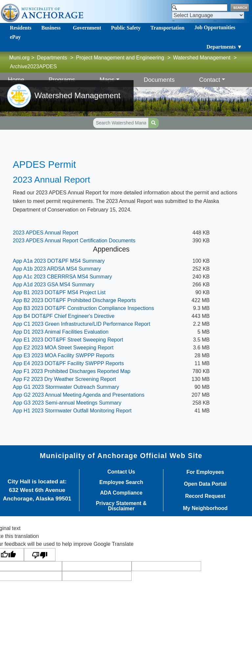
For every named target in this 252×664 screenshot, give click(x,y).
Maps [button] (107, 79)
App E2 (63, 347)
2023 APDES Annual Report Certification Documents (74, 240)
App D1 (61, 332)
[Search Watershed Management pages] (121, 123)
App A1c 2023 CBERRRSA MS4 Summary (62, 276)
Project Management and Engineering (120, 57)
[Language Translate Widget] (208, 15)
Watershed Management (202, 57)
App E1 (68, 340)
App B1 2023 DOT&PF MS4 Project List (59, 292)
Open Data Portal (205, 484)
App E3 (63, 355)
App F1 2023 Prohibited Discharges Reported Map (71, 371)
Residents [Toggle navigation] (21, 28)
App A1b (57, 269)
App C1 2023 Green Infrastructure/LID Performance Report (81, 324)
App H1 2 (72, 410)
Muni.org (19, 57)
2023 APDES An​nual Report (45, 232)
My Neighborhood (205, 508)
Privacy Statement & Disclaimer (121, 506)
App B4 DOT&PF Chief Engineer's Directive (64, 316)
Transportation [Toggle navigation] (167, 28)
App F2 (64, 379)
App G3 (68, 403)
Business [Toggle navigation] (51, 28)
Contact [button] (209, 79)
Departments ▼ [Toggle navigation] (224, 47)
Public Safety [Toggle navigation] (125, 28)
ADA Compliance (121, 493)
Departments (52, 57)
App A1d (53, 284)
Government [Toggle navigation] (87, 28)
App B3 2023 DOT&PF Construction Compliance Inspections (83, 308)
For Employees (205, 472)
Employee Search (121, 482)
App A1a (59, 261)
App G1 (66, 387)
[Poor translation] (39, 555)
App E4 (68, 363)
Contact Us (121, 472)
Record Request (205, 496)
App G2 (78, 395)
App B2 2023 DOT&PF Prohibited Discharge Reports (74, 300)
